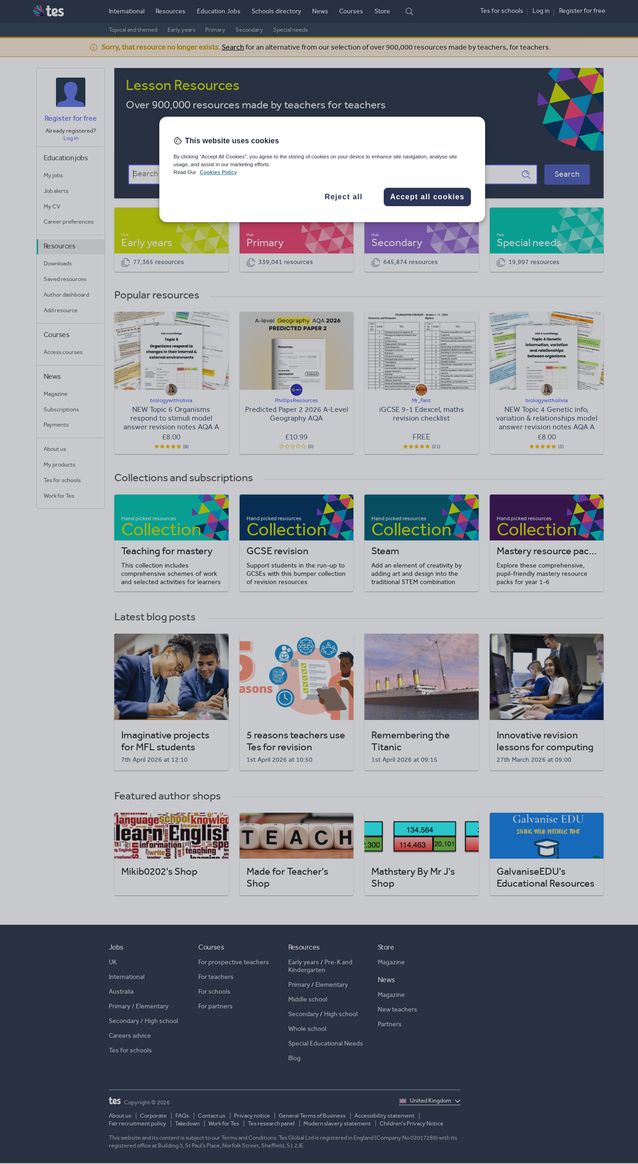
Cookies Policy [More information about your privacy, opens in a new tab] (218, 172)
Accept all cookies (427, 197)
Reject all (344, 197)
